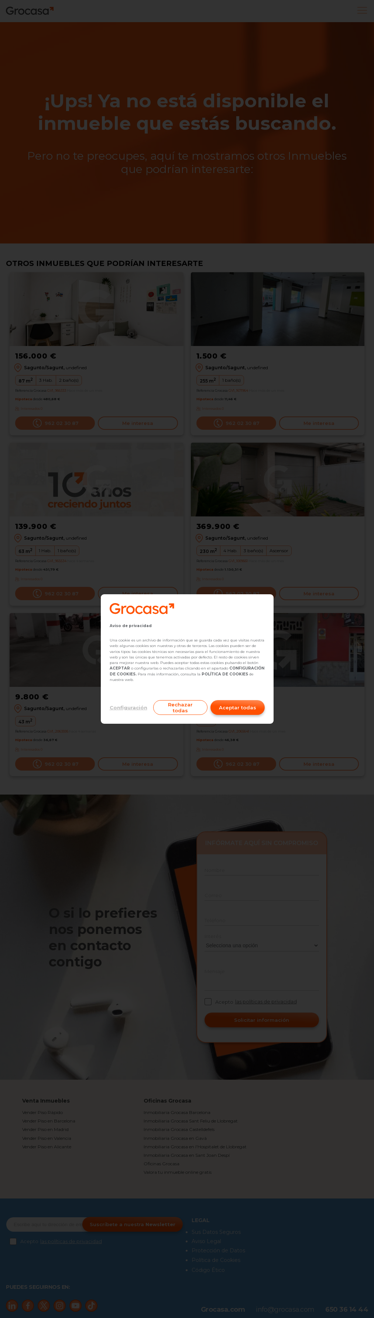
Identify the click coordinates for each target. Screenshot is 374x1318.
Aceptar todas (237, 707)
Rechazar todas (180, 707)
